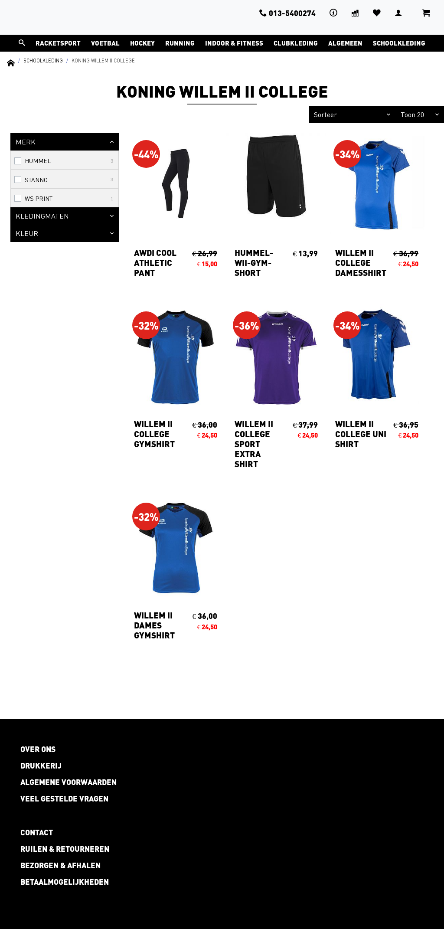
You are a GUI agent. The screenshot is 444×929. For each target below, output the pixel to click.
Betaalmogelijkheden (64, 881)
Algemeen (345, 43)
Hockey (142, 43)
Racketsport (58, 43)
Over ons (38, 749)
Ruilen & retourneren (64, 849)
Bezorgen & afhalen (60, 865)
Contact (36, 832)
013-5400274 (287, 13)
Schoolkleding (399, 43)
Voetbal (105, 43)
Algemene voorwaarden (68, 782)
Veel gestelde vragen (64, 798)
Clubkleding (296, 43)
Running (180, 43)
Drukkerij (41, 765)
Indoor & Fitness (234, 43)
